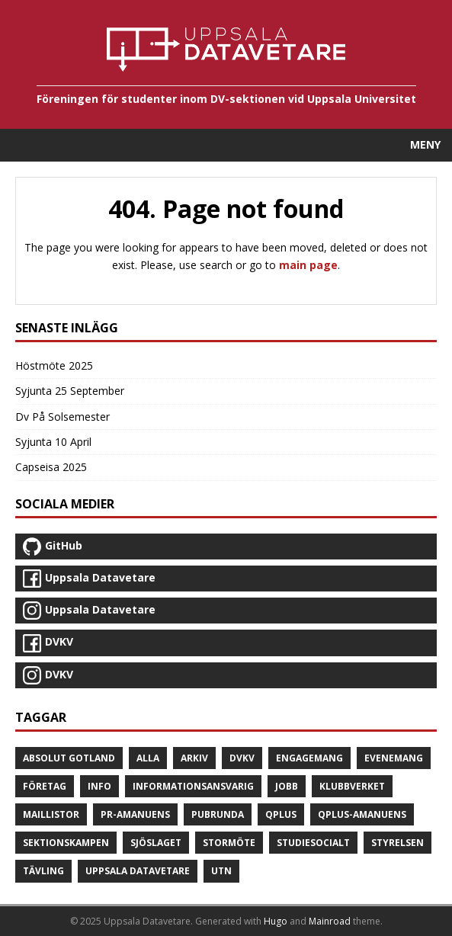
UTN (221, 870)
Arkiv (194, 758)
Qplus (281, 814)
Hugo (275, 921)
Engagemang (309, 758)
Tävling (43, 870)
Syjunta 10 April (53, 441)
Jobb (286, 786)
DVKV (242, 758)
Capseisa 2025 (51, 467)
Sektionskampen (66, 842)
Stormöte (229, 842)
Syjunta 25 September (69, 390)
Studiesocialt (313, 842)
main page (308, 265)
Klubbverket (352, 786)
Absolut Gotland (69, 758)
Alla (147, 758)
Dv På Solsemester (62, 416)
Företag (44, 786)
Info (99, 786)
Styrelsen (397, 842)
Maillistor (51, 814)
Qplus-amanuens (362, 814)
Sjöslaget (155, 842)
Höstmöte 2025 (54, 365)
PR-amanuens (135, 814)
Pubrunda (217, 814)
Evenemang (393, 758)
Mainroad (330, 921)
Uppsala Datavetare (137, 870)
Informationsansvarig (193, 786)
